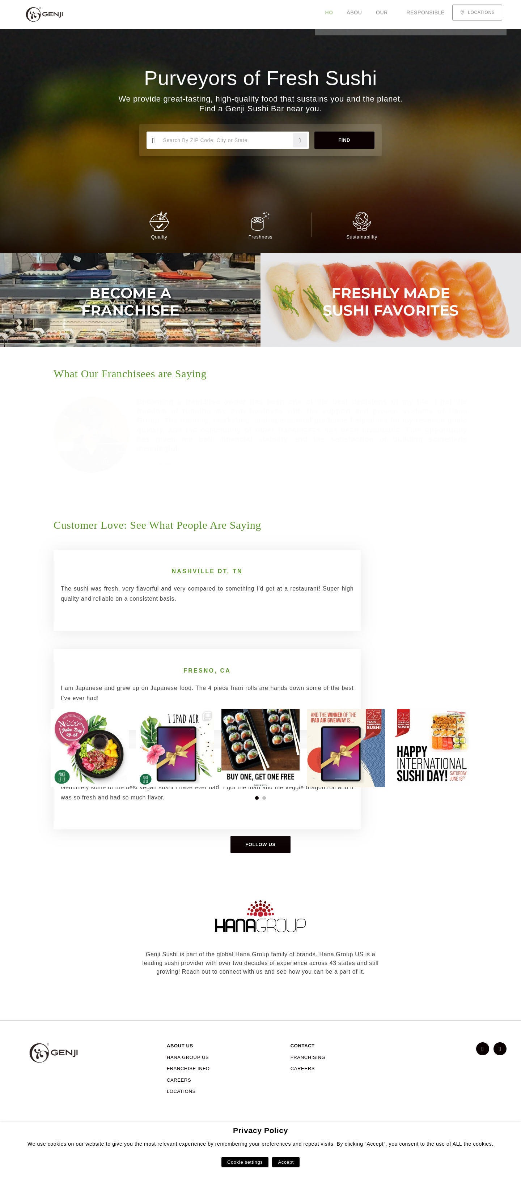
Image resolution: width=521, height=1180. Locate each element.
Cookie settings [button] (245, 1162)
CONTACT (303, 1066)
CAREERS (179, 1100)
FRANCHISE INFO (188, 1088)
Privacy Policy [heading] (260, 1130)
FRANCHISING (308, 1077)
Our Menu (168, 14)
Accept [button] (286, 1162)
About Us (129, 14)
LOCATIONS (181, 1111)
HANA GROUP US (188, 1077)
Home (97, 14)
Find (343, 140)
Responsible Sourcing (228, 14)
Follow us (260, 864)
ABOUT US (180, 1066)
